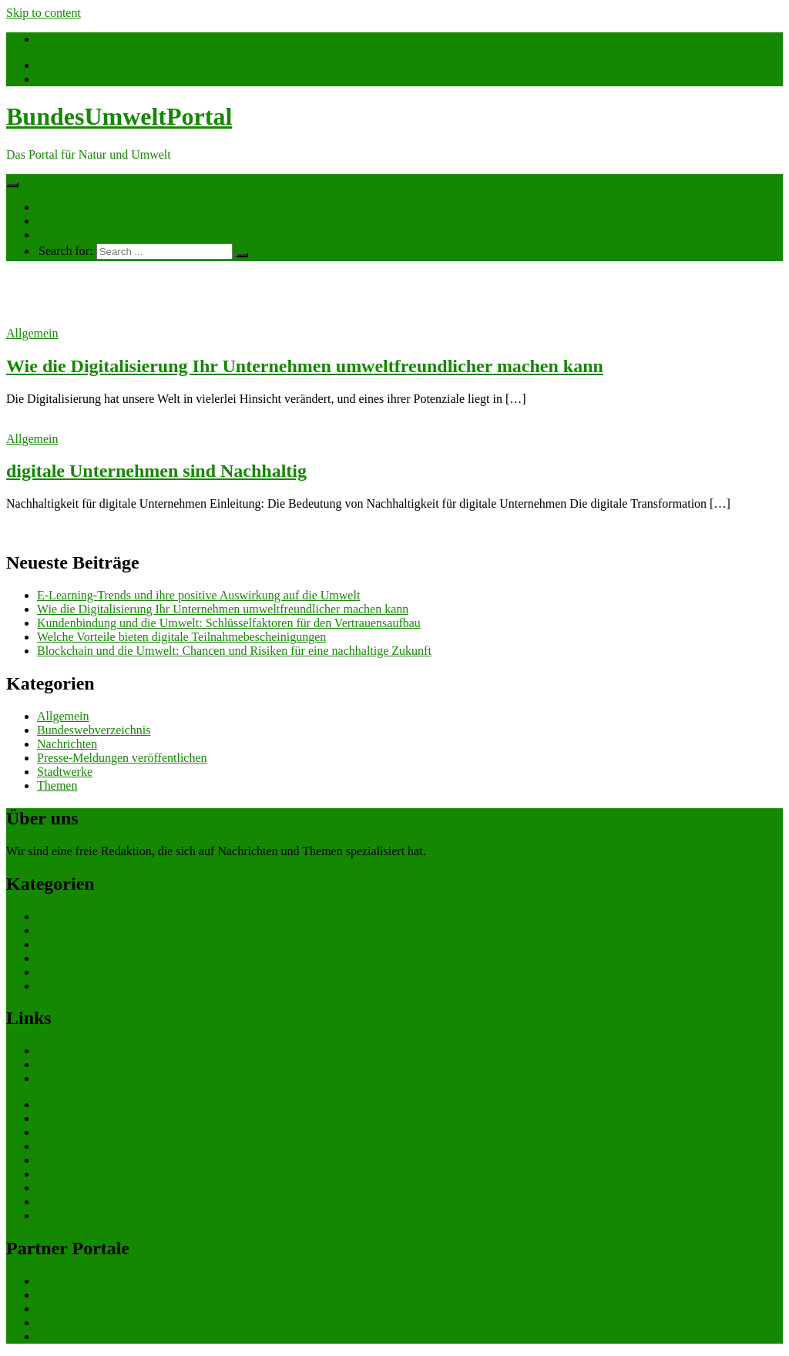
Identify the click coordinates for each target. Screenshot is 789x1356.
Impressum (64, 1215)
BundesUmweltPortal (119, 116)
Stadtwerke (64, 771)
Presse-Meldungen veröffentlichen (122, 757)
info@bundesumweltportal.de (110, 38)
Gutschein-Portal (78, 1159)
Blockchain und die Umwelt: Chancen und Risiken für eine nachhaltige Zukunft (234, 650)
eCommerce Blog (80, 1104)
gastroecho (63, 1173)
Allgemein (32, 333)
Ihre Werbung (71, 234)
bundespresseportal (84, 1322)
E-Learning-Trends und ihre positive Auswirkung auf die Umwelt (198, 595)
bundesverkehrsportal (90, 1280)
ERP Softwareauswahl (92, 1132)
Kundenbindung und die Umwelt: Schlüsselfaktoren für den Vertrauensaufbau (229, 622)
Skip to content (43, 12)
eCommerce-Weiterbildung (104, 1187)
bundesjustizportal (82, 1308)
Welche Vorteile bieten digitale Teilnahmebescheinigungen (181, 636)
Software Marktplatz (88, 1146)
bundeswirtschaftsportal (96, 1336)
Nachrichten (67, 206)
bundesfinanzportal (84, 1294)
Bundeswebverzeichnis (94, 730)
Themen (57, 220)
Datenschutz (67, 1201)
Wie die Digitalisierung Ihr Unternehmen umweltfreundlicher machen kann (304, 366)
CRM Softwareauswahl (95, 1118)
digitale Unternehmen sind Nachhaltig (156, 471)
